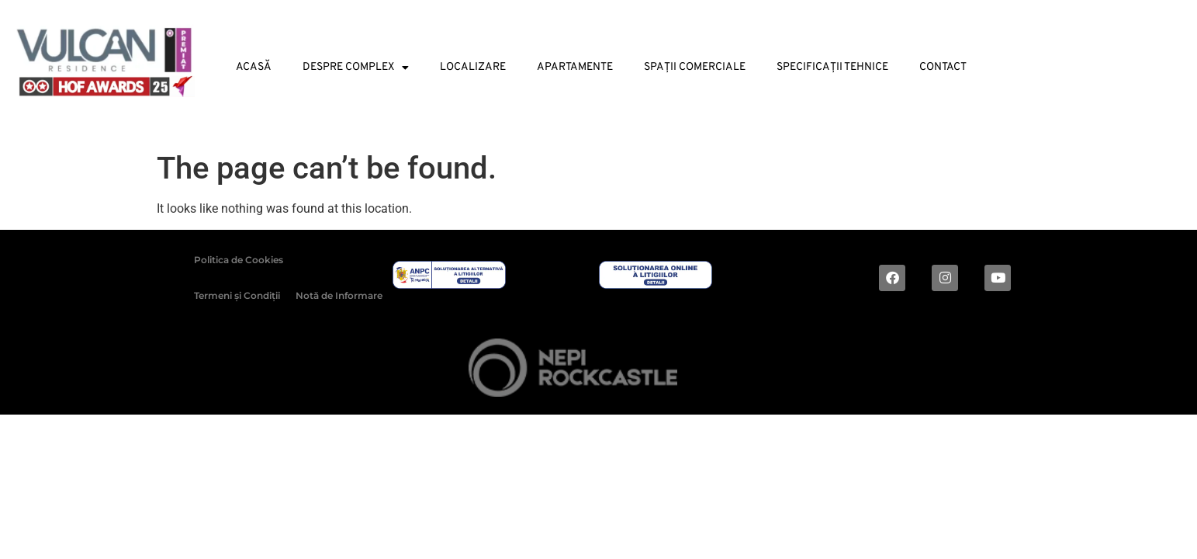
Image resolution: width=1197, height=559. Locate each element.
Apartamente (575, 67)
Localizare (473, 67)
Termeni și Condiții (237, 295)
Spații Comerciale (695, 67)
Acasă (254, 67)
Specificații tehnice (832, 67)
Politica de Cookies (238, 260)
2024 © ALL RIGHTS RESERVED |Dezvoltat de (366, 370)
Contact (943, 67)
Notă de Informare (339, 295)
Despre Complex (356, 67)
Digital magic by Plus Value (916, 370)
